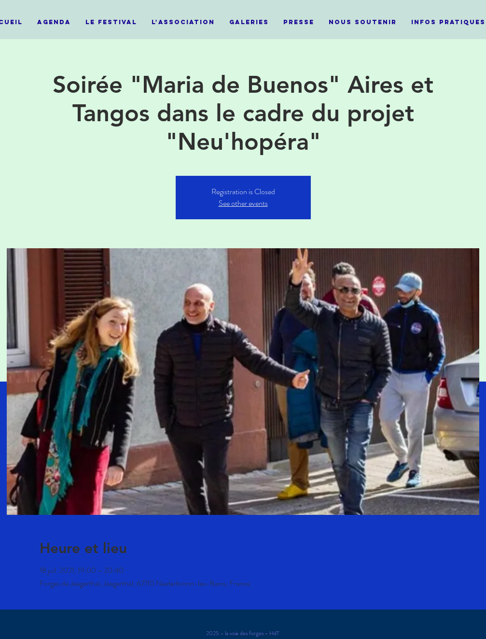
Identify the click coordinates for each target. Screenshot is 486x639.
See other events (243, 203)
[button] (111, 22)
